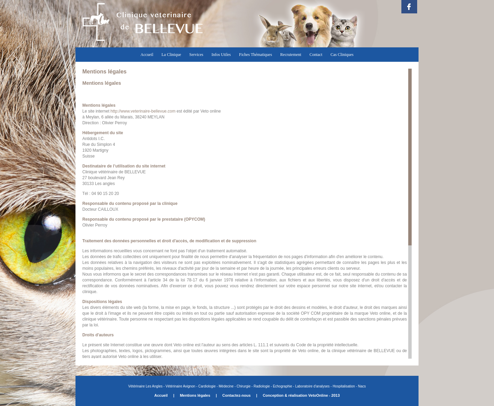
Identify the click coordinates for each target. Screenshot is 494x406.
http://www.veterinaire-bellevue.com (142, 111)
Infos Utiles (221, 54)
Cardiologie (207, 386)
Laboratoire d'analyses (312, 386)
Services (196, 54)
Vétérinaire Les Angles (146, 386)
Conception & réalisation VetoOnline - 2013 (301, 395)
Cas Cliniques (342, 54)
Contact (315, 54)
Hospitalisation (344, 386)
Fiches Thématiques (255, 54)
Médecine (226, 386)
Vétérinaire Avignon (181, 386)
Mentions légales (195, 395)
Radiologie (262, 386)
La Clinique (171, 54)
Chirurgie (243, 386)
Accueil (146, 54)
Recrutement (290, 54)
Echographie (282, 386)
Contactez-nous (236, 395)
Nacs (362, 386)
